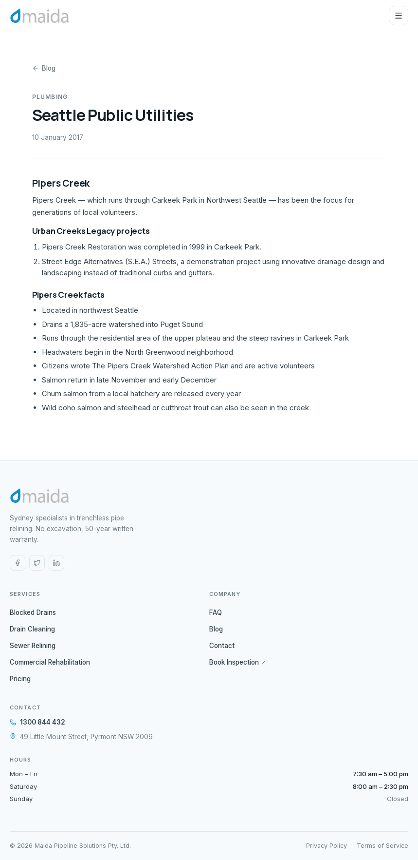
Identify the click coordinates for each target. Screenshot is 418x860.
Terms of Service (382, 845)
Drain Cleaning (32, 629)
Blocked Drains (33, 612)
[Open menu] (398, 15)
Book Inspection (238, 662)
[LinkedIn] (56, 563)
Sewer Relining (32, 646)
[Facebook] (17, 563)
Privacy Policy (326, 845)
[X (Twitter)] (37, 563)
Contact (222, 646)
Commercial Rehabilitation (50, 662)
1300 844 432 (37, 722)
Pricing (20, 679)
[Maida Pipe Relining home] (39, 15)
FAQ (215, 612)
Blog (43, 68)
